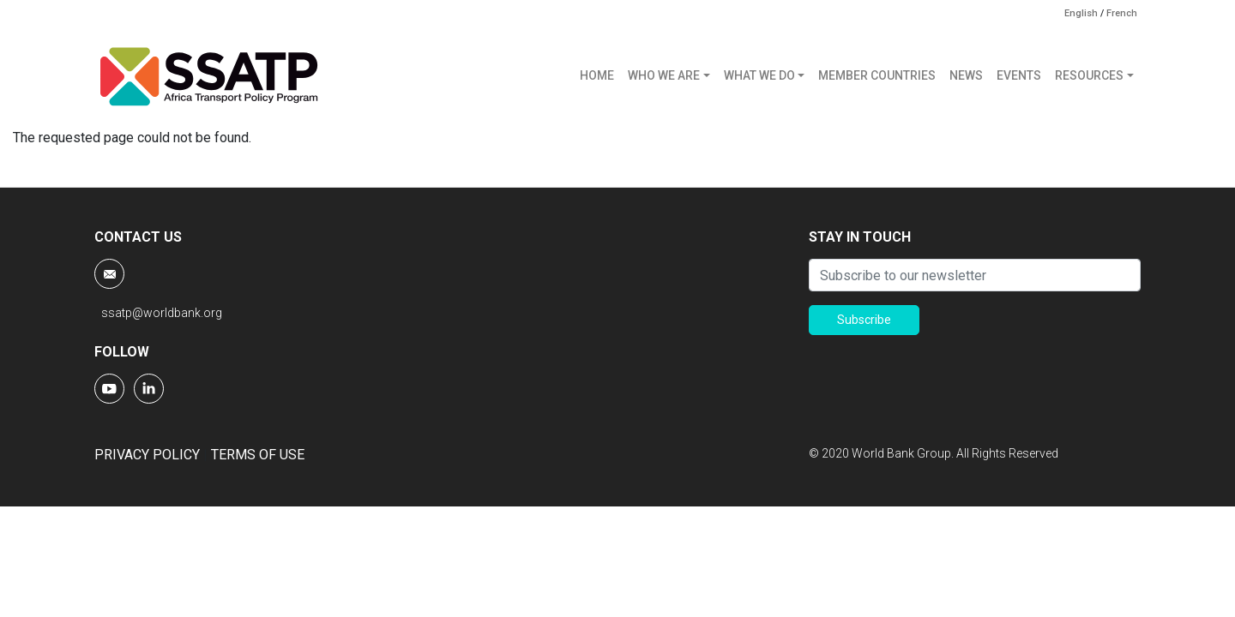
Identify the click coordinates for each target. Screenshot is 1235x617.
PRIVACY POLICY (147, 454)
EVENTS (1019, 75)
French (1121, 13)
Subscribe (864, 319)
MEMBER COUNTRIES (877, 75)
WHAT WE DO (759, 75)
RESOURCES (1089, 75)
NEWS (966, 75)
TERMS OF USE (257, 454)
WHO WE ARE (664, 75)
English (1081, 13)
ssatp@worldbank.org (161, 313)
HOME (597, 75)
